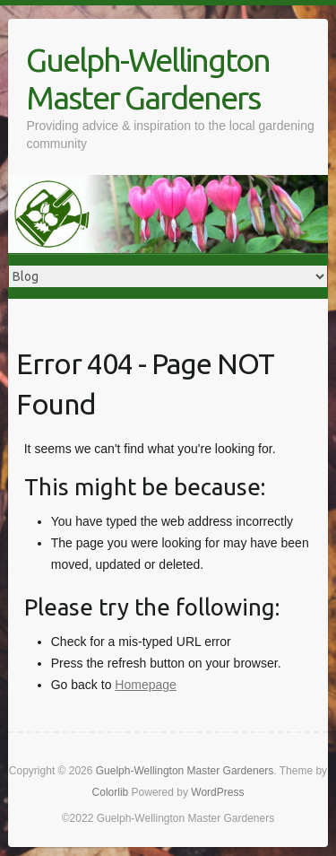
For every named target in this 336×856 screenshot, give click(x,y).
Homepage (146, 684)
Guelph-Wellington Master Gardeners (148, 78)
